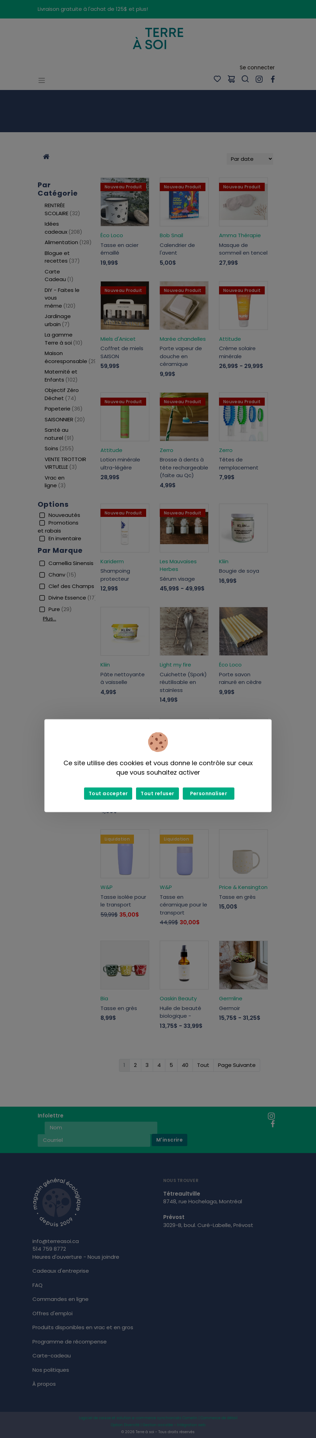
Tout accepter (108, 793)
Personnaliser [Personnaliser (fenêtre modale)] (208, 793)
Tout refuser (157, 793)
